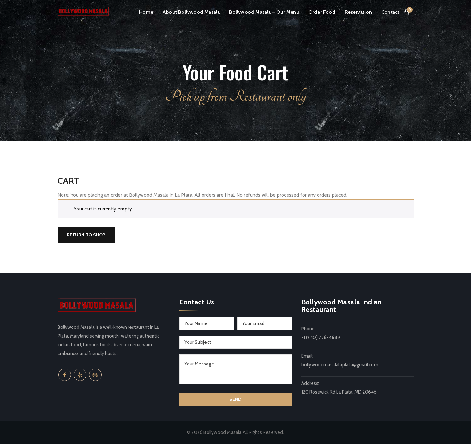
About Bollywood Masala (191, 12)
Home (146, 12)
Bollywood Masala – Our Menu (264, 12)
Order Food (321, 12)
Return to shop (86, 235)
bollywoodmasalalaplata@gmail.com (339, 365)
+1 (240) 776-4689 (320, 337)
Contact (390, 12)
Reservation (358, 12)
